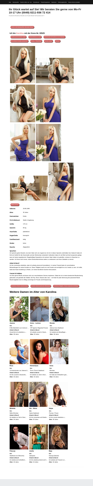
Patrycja (12, 451)
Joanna (12, 323)
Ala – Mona (33, 408)
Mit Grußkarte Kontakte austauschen (19, 41)
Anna (51, 365)
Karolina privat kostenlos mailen (18, 36)
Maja (50, 451)
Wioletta (12, 408)
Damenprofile (16, 2)
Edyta (51, 408)
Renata (52, 323)
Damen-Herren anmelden (74, 2)
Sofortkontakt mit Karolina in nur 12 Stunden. (54, 36)
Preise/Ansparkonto (45, 2)
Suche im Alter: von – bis (26, 2)
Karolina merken (48, 41)
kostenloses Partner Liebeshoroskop (19, 286)
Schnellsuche (36, 2)
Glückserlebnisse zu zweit (35, 36)
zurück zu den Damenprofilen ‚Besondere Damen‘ (22, 27)
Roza (11, 365)
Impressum (53, 2)
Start (10, 2)
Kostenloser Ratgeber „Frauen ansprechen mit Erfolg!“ (66, 286)
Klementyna (34, 365)
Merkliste (58, 41)
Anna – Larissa (35, 323)
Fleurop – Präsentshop (36, 41)
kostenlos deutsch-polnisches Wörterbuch (40, 286)
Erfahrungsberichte (62, 2)
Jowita (31, 451)
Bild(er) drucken (14, 204)
